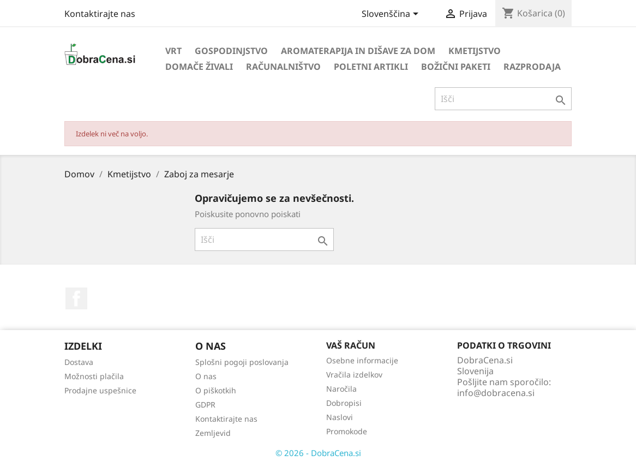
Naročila (341, 389)
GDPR (205, 404)
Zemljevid (213, 433)
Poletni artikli (371, 67)
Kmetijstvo (474, 51)
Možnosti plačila (94, 376)
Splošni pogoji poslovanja (242, 362)
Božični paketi (455, 67)
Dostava (78, 362)
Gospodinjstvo (231, 51)
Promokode (346, 431)
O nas (206, 376)
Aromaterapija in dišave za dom (358, 51)
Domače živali (199, 67)
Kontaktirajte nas (99, 14)
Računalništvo (283, 67)
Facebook (76, 298)
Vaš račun (350, 345)
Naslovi (339, 417)
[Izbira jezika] (392, 14)
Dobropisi (344, 403)
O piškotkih (215, 390)
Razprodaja (532, 67)
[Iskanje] (503, 98)
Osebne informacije (362, 360)
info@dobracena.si (496, 393)
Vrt (173, 51)
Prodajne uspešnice (100, 390)
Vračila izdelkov (354, 374)
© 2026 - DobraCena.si (318, 452)
